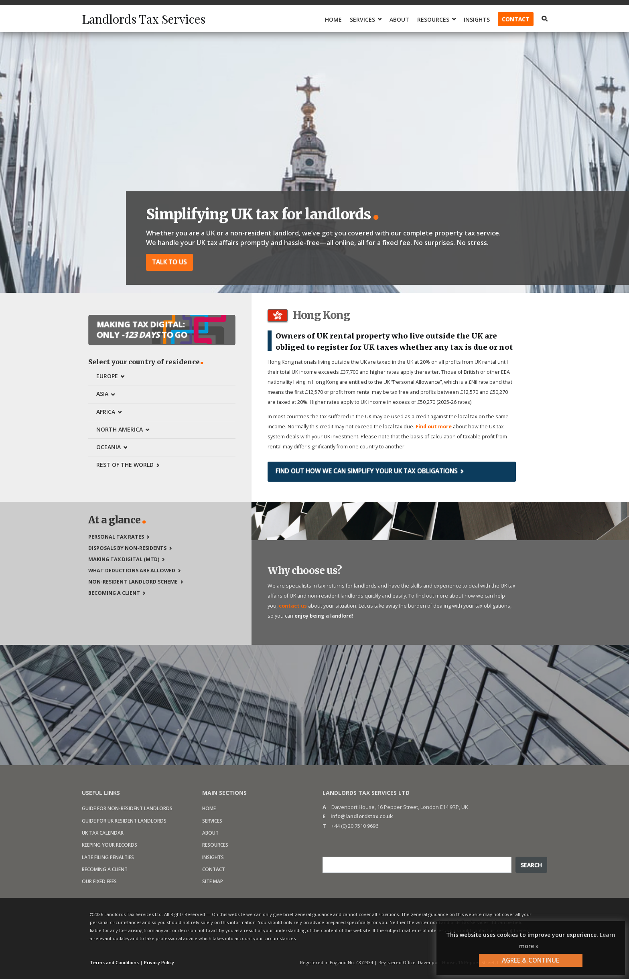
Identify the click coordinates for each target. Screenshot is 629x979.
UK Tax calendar (103, 832)
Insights (477, 19)
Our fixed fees (99, 881)
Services (362, 19)
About (399, 19)
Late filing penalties (108, 857)
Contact (516, 19)
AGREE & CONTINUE (530, 960)
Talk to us (169, 262)
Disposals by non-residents (127, 548)
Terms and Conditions (114, 962)
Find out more (434, 426)
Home (333, 19)
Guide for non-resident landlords (127, 808)
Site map (212, 881)
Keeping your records (109, 844)
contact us (293, 605)
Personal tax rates (116, 536)
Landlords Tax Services (143, 19)
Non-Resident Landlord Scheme (133, 581)
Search (531, 865)
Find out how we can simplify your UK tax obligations (367, 470)
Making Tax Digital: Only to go (142, 329)
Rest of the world (125, 464)
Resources (433, 19)
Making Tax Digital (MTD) (123, 559)
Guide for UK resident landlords (124, 820)
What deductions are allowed (131, 570)
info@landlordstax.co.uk (362, 816)
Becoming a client (114, 593)
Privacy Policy (159, 962)
